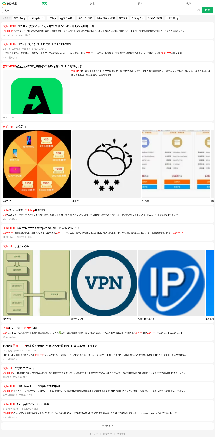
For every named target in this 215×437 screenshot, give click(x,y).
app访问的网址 (67, 18)
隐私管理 (107, 434)
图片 (140, 3)
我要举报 (121, 434)
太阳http (52, 18)
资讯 (92, 3)
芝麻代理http (172, 18)
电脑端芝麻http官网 (106, 18)
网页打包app (19, 18)
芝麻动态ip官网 (85, 18)
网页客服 (123, 18)
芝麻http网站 (138, 18)
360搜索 (10, 3)
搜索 (207, 10)
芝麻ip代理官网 (155, 18)
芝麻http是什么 (37, 18)
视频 (188, 3)
